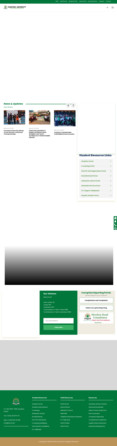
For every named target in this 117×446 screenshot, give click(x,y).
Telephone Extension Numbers (71, 417)
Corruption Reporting (96, 417)
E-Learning (35, 410)
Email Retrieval (37, 417)
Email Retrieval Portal (89, 176)
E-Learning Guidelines (39, 423)
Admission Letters (38, 413)
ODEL (56, 1)
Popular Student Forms (90, 195)
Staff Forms (64, 426)
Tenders (108, 1)
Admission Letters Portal (90, 181)
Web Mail (63, 413)
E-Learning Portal (87, 166)
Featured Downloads (96, 407)
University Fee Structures (90, 186)
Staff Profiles (65, 423)
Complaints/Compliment (97, 420)
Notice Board (65, 407)
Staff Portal (63, 1)
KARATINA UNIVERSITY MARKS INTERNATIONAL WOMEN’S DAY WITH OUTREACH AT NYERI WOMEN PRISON (39, 134)
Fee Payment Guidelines (40, 426)
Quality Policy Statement (97, 423)
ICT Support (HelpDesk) (90, 191)
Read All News (8, 107)
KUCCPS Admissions (39, 420)
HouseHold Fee (92, 1)
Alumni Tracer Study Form (98, 410)
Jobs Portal (82, 1)
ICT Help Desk (65, 420)
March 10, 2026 (8, 128)
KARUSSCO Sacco (66, 410)
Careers (101, 1)
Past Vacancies (94, 413)
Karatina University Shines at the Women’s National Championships (14, 132)
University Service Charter (98, 404)
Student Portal (73, 1)
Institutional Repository (97, 426)
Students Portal (87, 161)
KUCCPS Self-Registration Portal (93, 171)
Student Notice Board (39, 407)
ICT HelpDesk (36, 429)
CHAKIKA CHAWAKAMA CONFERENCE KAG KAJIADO (64, 133)
